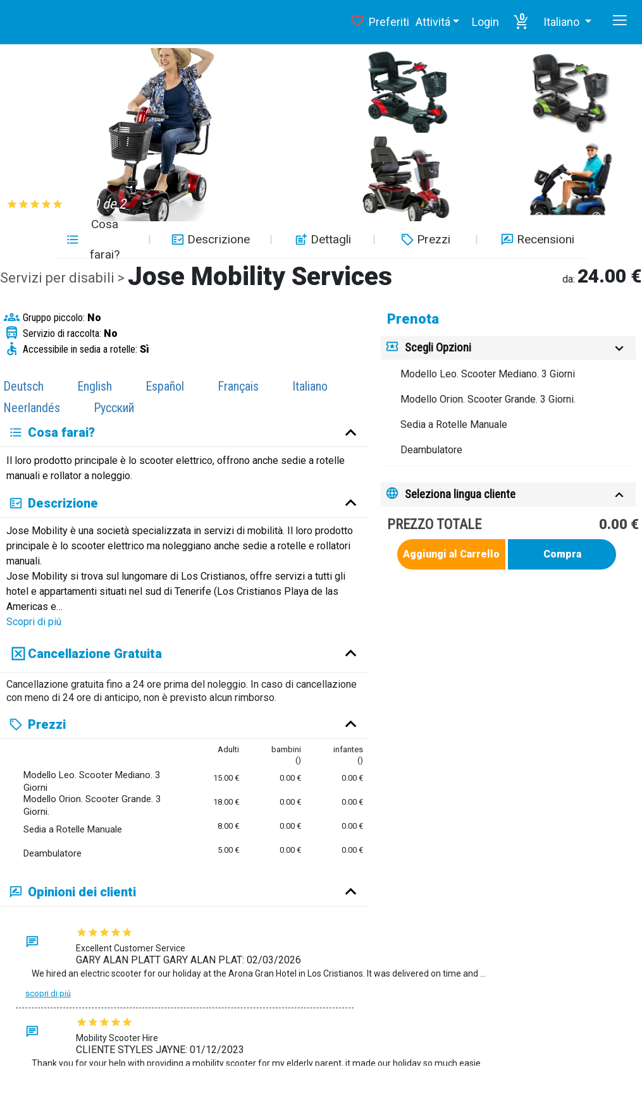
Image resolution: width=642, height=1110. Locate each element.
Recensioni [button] (536, 239)
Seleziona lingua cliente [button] (460, 494)
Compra (562, 554)
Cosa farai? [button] (93, 239)
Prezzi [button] (424, 239)
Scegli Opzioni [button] (438, 347)
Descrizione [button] (209, 239)
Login (485, 21)
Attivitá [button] (433, 21)
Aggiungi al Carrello (451, 554)
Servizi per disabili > (64, 278)
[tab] (508, 348)
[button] (521, 22)
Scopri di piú (33, 622)
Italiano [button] (562, 21)
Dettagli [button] (321, 239)
